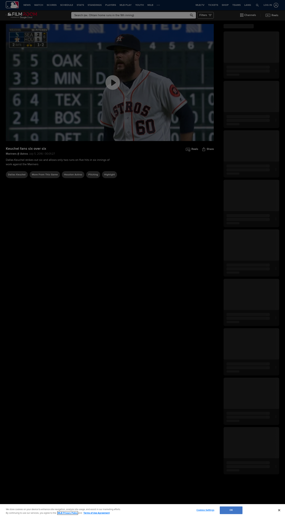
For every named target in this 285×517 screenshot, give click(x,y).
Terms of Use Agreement (96, 513)
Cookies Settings (205, 510)
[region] (142, 510)
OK (231, 510)
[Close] (279, 510)
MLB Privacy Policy (68, 513)
